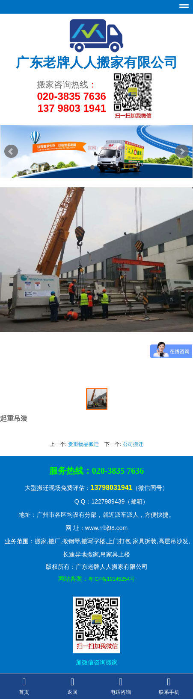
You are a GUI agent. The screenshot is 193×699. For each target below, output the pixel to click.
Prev (11, 151)
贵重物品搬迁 (83, 444)
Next (182, 151)
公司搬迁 (133, 444)
